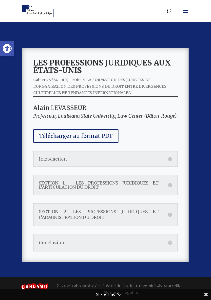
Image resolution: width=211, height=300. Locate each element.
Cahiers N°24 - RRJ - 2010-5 (62, 86)
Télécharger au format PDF (78, 137)
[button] (7, 48)
